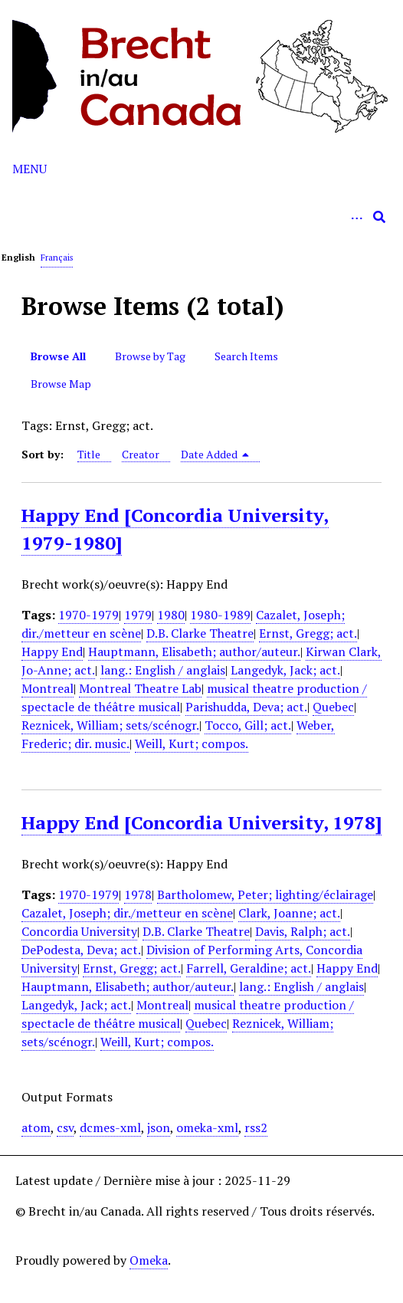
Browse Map (61, 383)
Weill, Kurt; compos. (191, 743)
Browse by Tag (150, 356)
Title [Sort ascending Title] (88, 454)
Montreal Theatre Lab (140, 688)
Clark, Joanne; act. (289, 912)
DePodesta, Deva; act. (81, 949)
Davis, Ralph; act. (302, 931)
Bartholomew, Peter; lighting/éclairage (265, 894)
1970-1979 (88, 614)
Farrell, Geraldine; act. (248, 968)
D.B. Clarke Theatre (200, 633)
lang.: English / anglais (162, 669)
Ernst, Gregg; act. (308, 633)
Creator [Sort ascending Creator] (140, 454)
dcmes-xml (110, 1127)
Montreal (47, 688)
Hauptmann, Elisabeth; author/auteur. (194, 651)
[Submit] (379, 216)
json (158, 1127)
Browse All (58, 356)
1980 (171, 614)
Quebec (333, 706)
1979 (138, 614)
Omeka (148, 1260)
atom (36, 1127)
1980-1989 (220, 614)
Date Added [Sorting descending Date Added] (215, 454)
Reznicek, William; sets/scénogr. (110, 725)
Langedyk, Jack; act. (285, 669)
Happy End (52, 651)
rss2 (255, 1127)
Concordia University (79, 931)
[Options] (356, 216)
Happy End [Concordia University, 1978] (201, 822)
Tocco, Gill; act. (248, 725)
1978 (138, 894)
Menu (29, 168)
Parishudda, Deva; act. (246, 706)
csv (65, 1127)
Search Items (246, 356)
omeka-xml (207, 1127)
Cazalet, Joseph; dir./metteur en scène (127, 912)
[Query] (201, 216)
